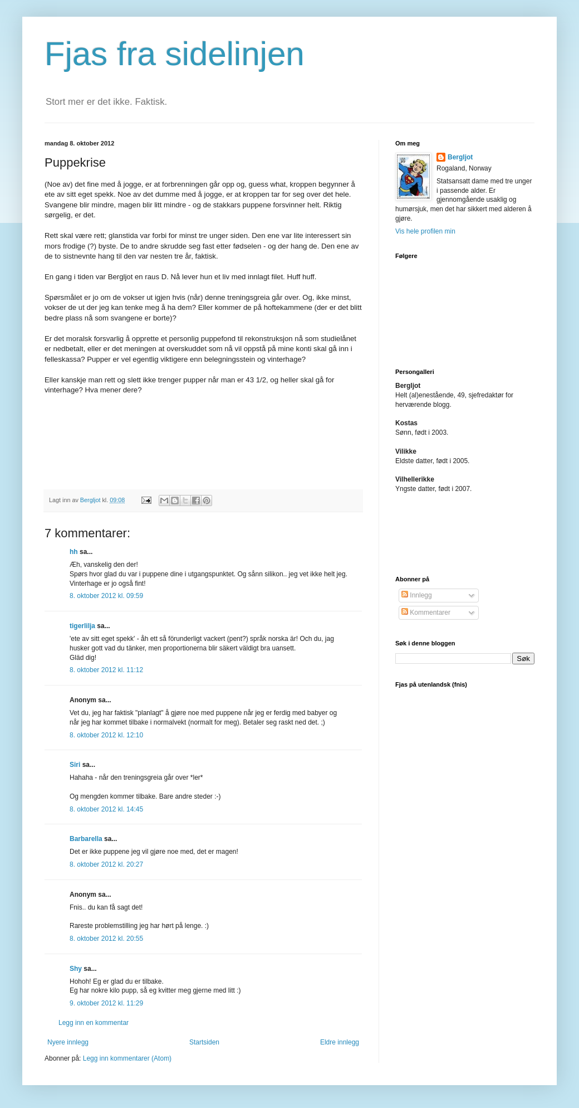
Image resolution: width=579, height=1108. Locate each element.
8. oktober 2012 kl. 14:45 (106, 809)
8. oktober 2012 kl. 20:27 (106, 864)
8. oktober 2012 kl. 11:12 (106, 670)
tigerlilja (82, 626)
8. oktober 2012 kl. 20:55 (106, 938)
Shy (76, 969)
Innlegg (416, 595)
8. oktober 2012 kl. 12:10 (106, 735)
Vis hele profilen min (425, 231)
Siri (75, 765)
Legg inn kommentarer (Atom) (127, 1058)
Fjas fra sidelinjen (175, 53)
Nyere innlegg (68, 1042)
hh (74, 552)
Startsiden (204, 1042)
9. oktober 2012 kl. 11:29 (106, 1003)
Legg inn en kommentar (93, 1023)
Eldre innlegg (339, 1042)
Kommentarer (425, 612)
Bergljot (460, 157)
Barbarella (86, 839)
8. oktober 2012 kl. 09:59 (106, 596)
